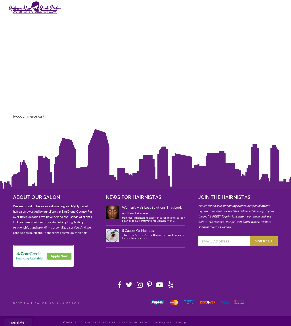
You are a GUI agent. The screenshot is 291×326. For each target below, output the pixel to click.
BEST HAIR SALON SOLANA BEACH (46, 303)
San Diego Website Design (170, 322)
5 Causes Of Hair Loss (138, 230)
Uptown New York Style (35, 7)
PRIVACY (145, 322)
